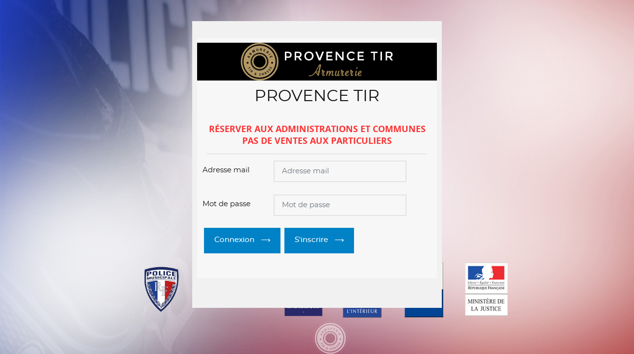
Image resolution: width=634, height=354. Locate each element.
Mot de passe (227, 204)
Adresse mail (226, 170)
